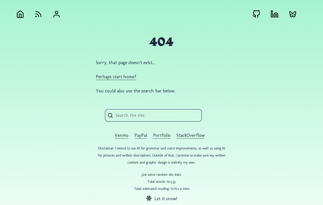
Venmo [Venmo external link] (121, 135)
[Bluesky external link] (293, 14)
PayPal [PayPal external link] (140, 135)
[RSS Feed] (38, 14)
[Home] (20, 14)
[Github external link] (256, 14)
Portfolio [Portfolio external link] (162, 135)
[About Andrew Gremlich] (56, 14)
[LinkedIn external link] (275, 14)
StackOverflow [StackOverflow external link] (191, 135)
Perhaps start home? (116, 77)
